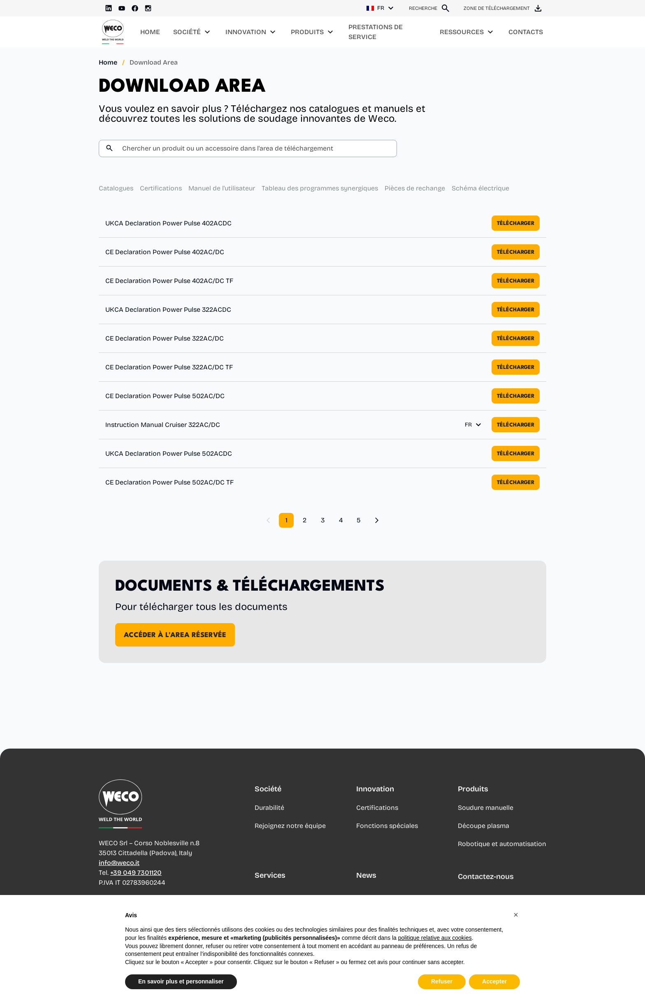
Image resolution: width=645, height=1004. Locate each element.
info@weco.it (119, 866)
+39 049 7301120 (136, 876)
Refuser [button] (441, 981)
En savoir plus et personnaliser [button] (181, 981)
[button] (515, 914)
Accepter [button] (494, 981)
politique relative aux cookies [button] (435, 937)
